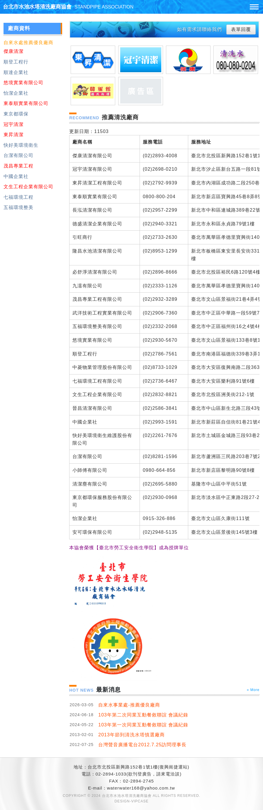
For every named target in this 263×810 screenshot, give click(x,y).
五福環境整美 (18, 207)
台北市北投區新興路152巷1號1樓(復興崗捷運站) (138, 766)
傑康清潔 (13, 51)
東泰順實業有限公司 (26, 103)
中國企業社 (16, 176)
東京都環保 (16, 113)
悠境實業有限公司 (23, 82)
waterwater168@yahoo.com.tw (141, 787)
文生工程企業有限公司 (28, 186)
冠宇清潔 (13, 124)
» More (253, 690)
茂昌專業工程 (18, 165)
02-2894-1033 (111, 773)
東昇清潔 (13, 134)
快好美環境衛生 (21, 145)
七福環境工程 (18, 197)
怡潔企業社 (16, 93)
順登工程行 (16, 61)
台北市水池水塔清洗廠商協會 (68, 7)
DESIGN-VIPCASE (131, 801)
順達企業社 (16, 72)
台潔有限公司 (18, 155)
